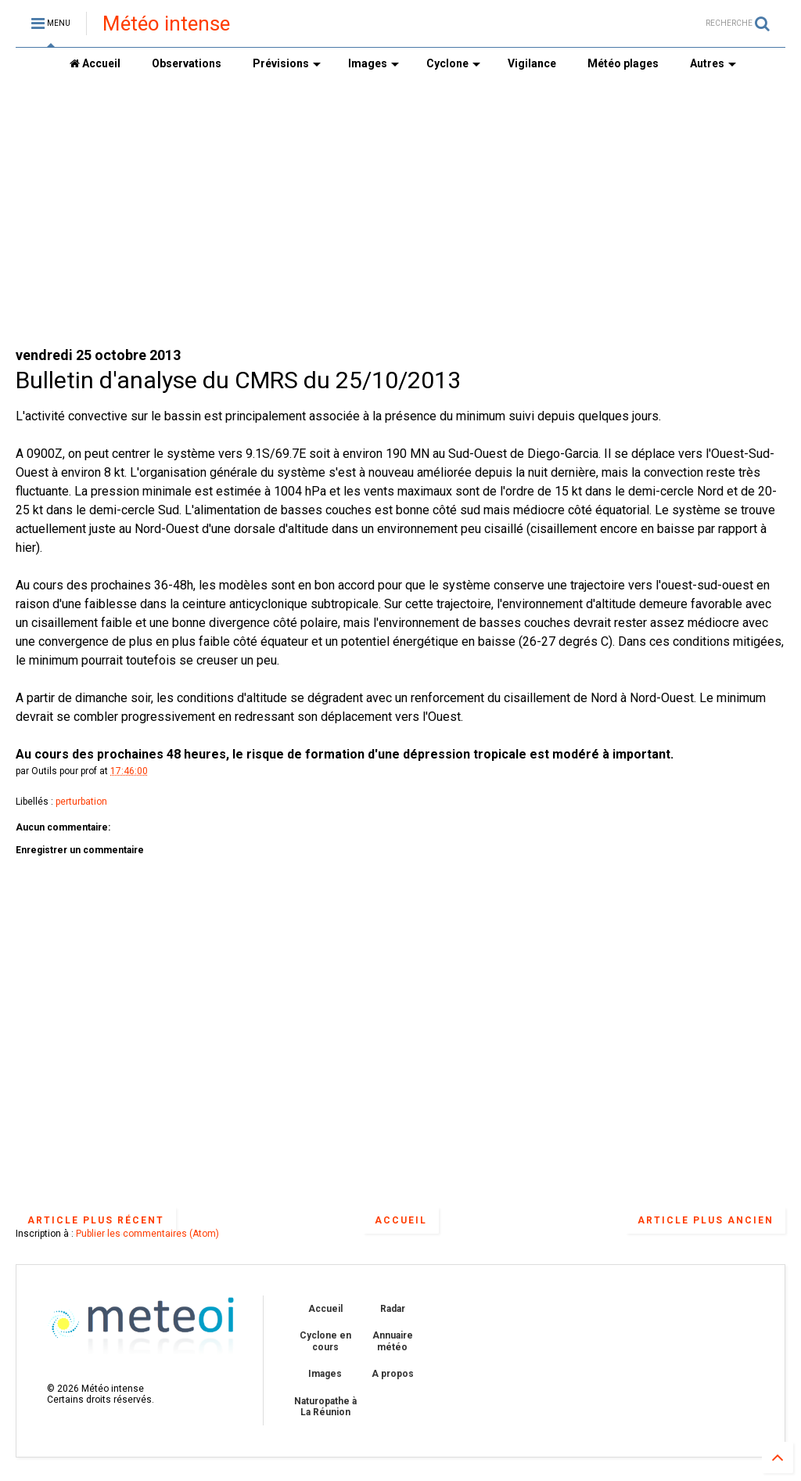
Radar (392, 1308)
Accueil (95, 63)
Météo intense (166, 23)
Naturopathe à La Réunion (325, 1407)
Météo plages (623, 63)
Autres (713, 63)
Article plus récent (95, 1220)
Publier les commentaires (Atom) (147, 1233)
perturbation (81, 801)
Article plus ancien (706, 1220)
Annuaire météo (392, 1341)
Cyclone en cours (325, 1341)
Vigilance (532, 63)
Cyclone (453, 63)
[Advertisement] (400, 212)
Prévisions (287, 63)
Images (373, 63)
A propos (393, 1373)
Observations (186, 63)
